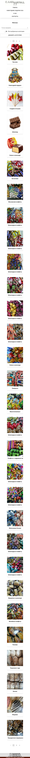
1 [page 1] (13, 41)
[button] (15, 28)
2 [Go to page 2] (16, 41)
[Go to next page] (19, 41)
